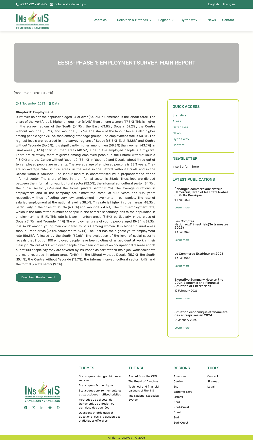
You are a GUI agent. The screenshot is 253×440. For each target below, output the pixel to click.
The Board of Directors (143, 381)
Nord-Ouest (181, 407)
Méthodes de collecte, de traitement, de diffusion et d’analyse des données (96, 403)
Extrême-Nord (183, 391)
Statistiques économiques (96, 385)
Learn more (182, 207)
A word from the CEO (142, 376)
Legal (211, 386)
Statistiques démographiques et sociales (100, 378)
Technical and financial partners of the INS (143, 388)
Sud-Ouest (181, 422)
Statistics (179, 115)
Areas (177, 121)
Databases (180, 127)
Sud (176, 417)
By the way (181, 139)
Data (55, 103)
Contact (178, 145)
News (177, 133)
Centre (178, 381)
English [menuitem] (213, 4)
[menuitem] (213, 4)
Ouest (177, 412)
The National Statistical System (144, 397)
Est (176, 386)
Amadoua (180, 376)
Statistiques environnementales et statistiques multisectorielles (100, 392)
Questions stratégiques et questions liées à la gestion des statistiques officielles (99, 416)
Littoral (178, 397)
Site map (213, 381)
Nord (177, 402)
